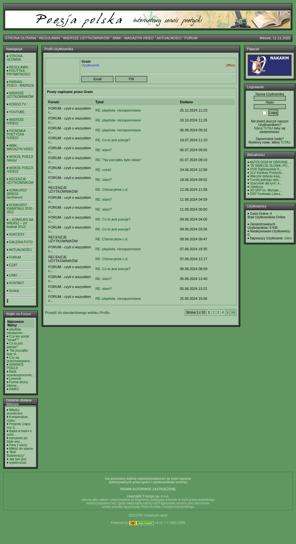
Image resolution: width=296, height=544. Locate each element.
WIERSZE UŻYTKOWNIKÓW (86, 38)
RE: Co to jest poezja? (112, 140)
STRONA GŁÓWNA (20, 38)
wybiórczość (18, 462)
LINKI (13, 275)
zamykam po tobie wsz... (17, 439)
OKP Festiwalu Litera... (266, 194)
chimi (288, 238)
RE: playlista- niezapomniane (118, 110)
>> (233, 312)
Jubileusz (256, 187)
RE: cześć (103, 170)
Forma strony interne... (17, 383)
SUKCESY (17, 234)
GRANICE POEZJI (15, 366)
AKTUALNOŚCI (168, 38)
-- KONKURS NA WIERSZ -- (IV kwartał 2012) (20, 223)
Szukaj (14, 290)
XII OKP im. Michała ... (266, 190)
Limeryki (15, 378)
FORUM (191, 38)
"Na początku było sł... (17, 352)
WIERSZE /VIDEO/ (15, 121)
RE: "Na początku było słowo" (118, 160)
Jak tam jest (17, 459)
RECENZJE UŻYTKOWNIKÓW (20, 180)
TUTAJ (285, 142)
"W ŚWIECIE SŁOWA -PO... (270, 165)
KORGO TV (17, 104)
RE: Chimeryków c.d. (111, 189)
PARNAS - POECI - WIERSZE (20, 83)
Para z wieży (18, 445)
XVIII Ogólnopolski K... (266, 169)
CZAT (13, 265)
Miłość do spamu (21, 448)
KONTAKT (16, 283)
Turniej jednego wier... (265, 180)
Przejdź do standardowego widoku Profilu (77, 313)
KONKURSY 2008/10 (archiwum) (17, 194)
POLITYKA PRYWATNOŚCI (18, 72)
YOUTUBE (17, 112)
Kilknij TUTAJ (263, 128)
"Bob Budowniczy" (16, 453)
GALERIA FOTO (21, 242)
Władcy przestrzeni (14, 411)
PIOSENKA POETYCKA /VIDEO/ (16, 134)
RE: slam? (103, 150)
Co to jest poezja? (15, 345)
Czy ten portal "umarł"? (18, 338)
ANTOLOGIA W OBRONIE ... (270, 162)
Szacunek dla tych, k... (266, 183)
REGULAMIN (49, 38)
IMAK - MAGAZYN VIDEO (133, 38)
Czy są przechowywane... (19, 359)
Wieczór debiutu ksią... (266, 176)
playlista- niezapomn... (16, 331)
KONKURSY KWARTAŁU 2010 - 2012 (20, 208)
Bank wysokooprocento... (20, 373)
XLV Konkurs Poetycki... (267, 173)
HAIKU (14, 389)
